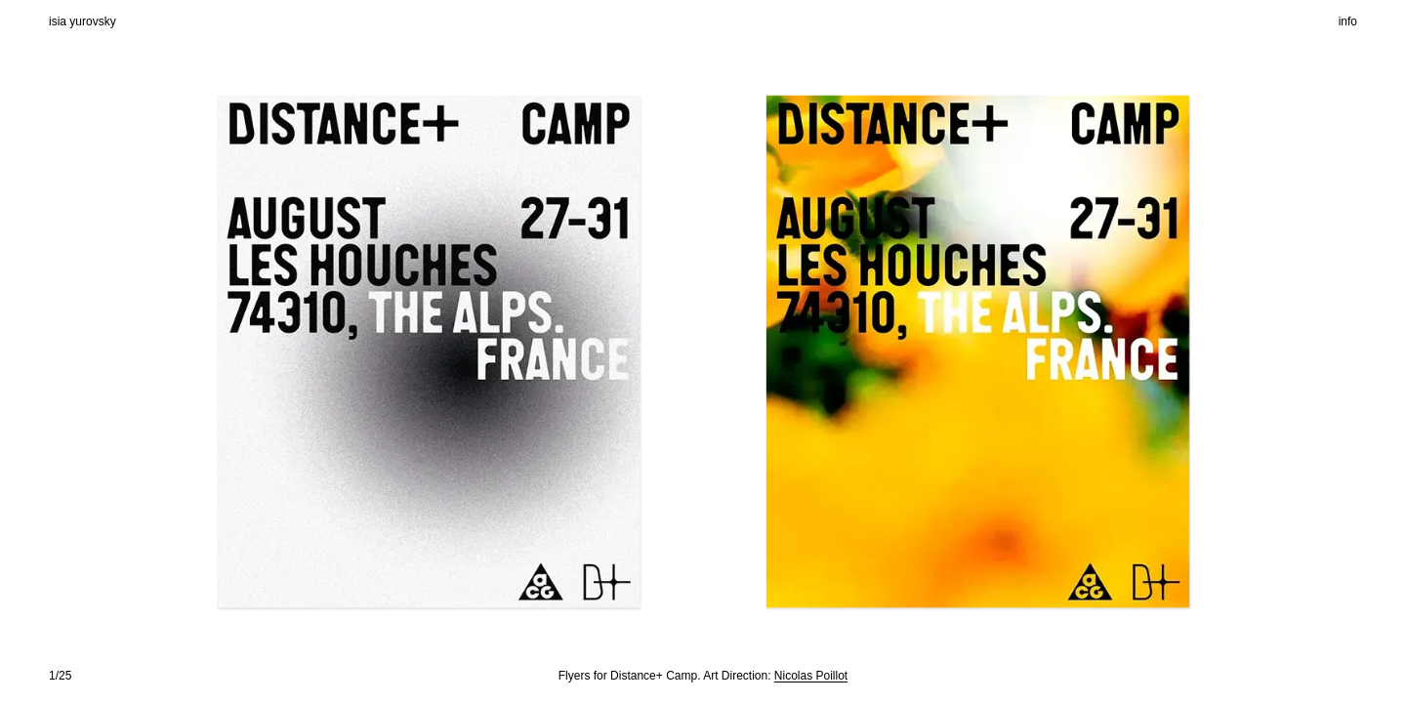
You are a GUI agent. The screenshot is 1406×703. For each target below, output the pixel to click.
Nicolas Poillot (811, 675)
